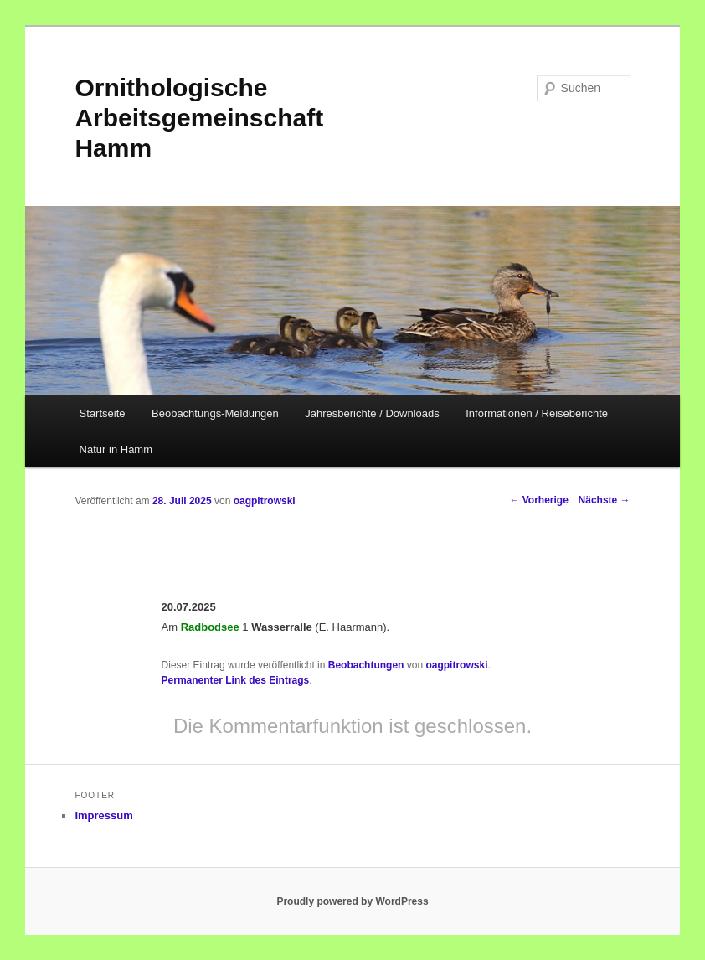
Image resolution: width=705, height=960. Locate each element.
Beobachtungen (366, 665)
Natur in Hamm (116, 449)
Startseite (103, 413)
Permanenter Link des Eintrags (236, 680)
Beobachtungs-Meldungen (215, 413)
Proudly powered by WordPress (352, 901)
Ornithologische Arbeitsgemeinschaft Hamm (199, 118)
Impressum (103, 815)
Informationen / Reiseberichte (537, 413)
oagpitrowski (265, 501)
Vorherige (538, 500)
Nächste (604, 500)
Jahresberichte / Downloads (372, 413)
